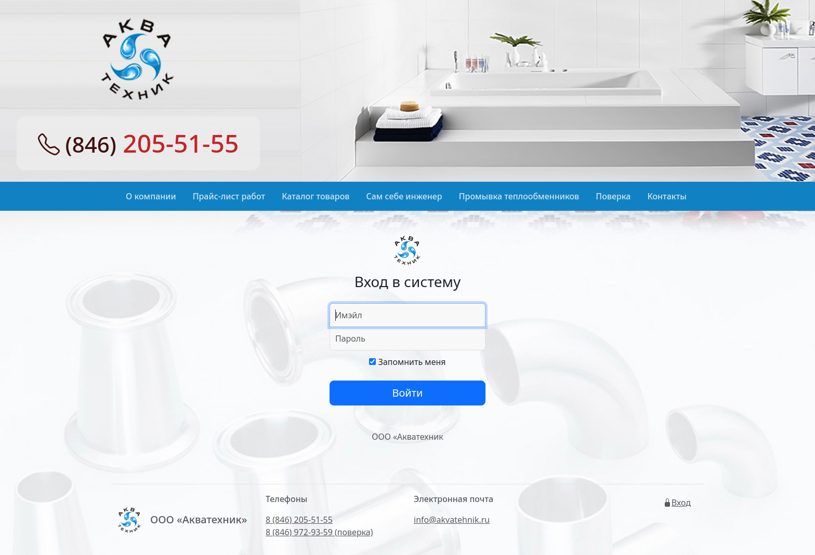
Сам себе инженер (404, 196)
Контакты (667, 196)
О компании (151, 196)
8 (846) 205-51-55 (299, 519)
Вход (677, 502)
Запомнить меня (407, 362)
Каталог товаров (315, 196)
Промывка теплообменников (519, 196)
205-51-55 (138, 143)
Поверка (613, 196)
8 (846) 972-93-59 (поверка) (319, 532)
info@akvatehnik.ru (452, 519)
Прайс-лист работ (229, 196)
